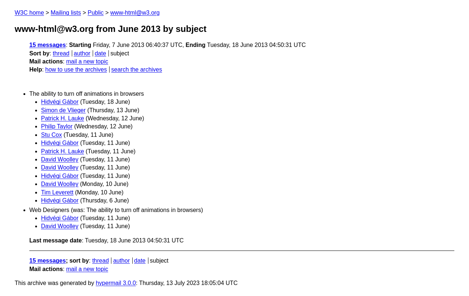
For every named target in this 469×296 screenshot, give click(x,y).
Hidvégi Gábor (59, 102)
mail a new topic (87, 61)
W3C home (29, 13)
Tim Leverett (57, 192)
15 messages (47, 45)
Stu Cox (51, 135)
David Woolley (59, 159)
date (100, 53)
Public (96, 13)
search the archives (136, 69)
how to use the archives (76, 69)
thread (61, 53)
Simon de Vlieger (63, 110)
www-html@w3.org (134, 13)
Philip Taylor (57, 126)
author (82, 53)
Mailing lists (66, 13)
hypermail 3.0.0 (116, 283)
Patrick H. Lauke (62, 118)
